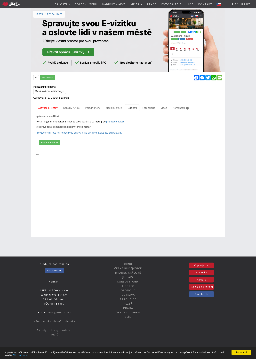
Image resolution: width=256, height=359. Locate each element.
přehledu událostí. (115, 121)
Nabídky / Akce (71, 107)
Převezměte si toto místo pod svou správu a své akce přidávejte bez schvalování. (79, 132)
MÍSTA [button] (136, 4)
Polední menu (92, 107)
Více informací (21, 356)
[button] (222, 4)
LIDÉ (190, 4)
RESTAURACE (54, 14)
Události (132, 107)
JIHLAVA (128, 277)
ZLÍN (128, 316)
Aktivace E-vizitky (48, 107)
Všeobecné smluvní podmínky (54, 321)
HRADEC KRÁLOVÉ (128, 272)
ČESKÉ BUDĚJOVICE (128, 268)
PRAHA (128, 308)
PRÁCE (151, 4)
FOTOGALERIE (171, 4)
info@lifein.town (59, 312)
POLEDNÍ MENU (86, 4)
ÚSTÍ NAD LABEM (128, 312)
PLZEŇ (128, 303)
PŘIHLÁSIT (240, 4)
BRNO (128, 263)
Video (164, 107)
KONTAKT (205, 4)
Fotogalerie (148, 107)
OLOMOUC (128, 290)
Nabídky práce (114, 107)
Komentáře (181, 108)
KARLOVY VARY (128, 281)
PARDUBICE (128, 299)
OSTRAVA (128, 294)
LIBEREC (128, 286)
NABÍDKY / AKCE (114, 4)
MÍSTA (39, 14)
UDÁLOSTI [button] (61, 4)
